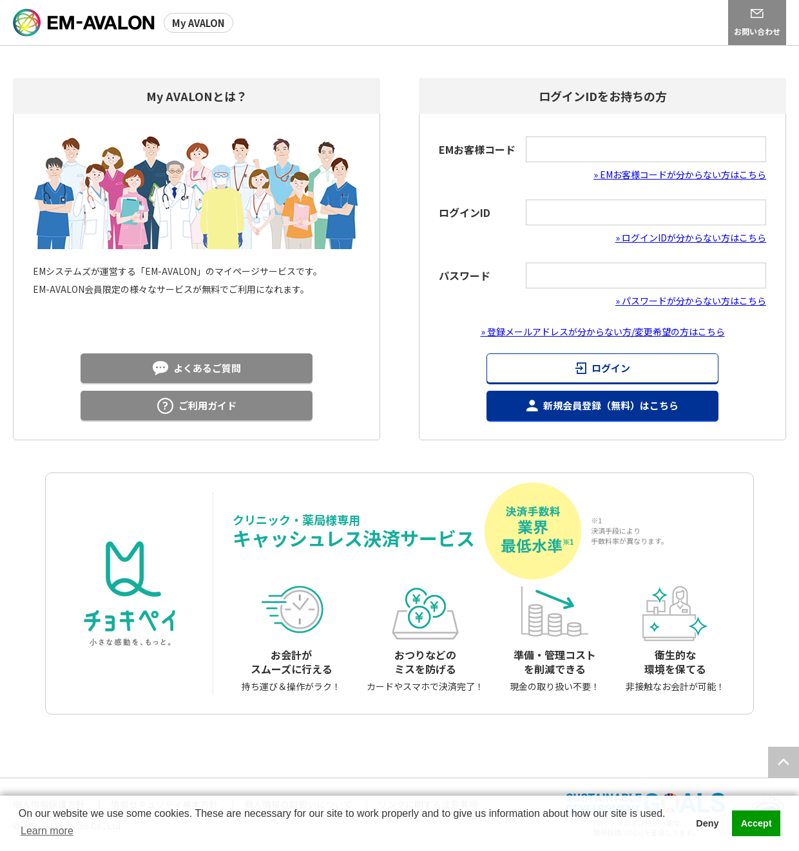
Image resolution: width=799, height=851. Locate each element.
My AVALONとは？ (196, 96)
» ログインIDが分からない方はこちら (690, 237)
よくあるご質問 (207, 368)
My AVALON (198, 23)
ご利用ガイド (207, 405)
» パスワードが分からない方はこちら (690, 300)
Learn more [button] (47, 830)
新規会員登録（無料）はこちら (611, 405)
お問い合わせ (757, 31)
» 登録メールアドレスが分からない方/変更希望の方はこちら (603, 331)
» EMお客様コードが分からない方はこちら (679, 174)
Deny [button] (707, 823)
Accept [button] (756, 823)
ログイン (611, 368)
